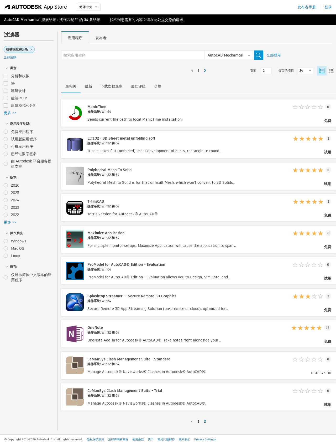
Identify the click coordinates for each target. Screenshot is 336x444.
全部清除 (10, 57)
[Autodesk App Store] (35, 7)
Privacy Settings (205, 439)
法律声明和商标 (118, 439)
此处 (157, 19)
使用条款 (138, 439)
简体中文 (88, 7)
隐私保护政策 (95, 439)
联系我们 (184, 439)
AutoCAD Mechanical (22, 19)
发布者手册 (306, 7)
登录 (328, 7)
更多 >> (10, 112)
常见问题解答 (166, 439)
